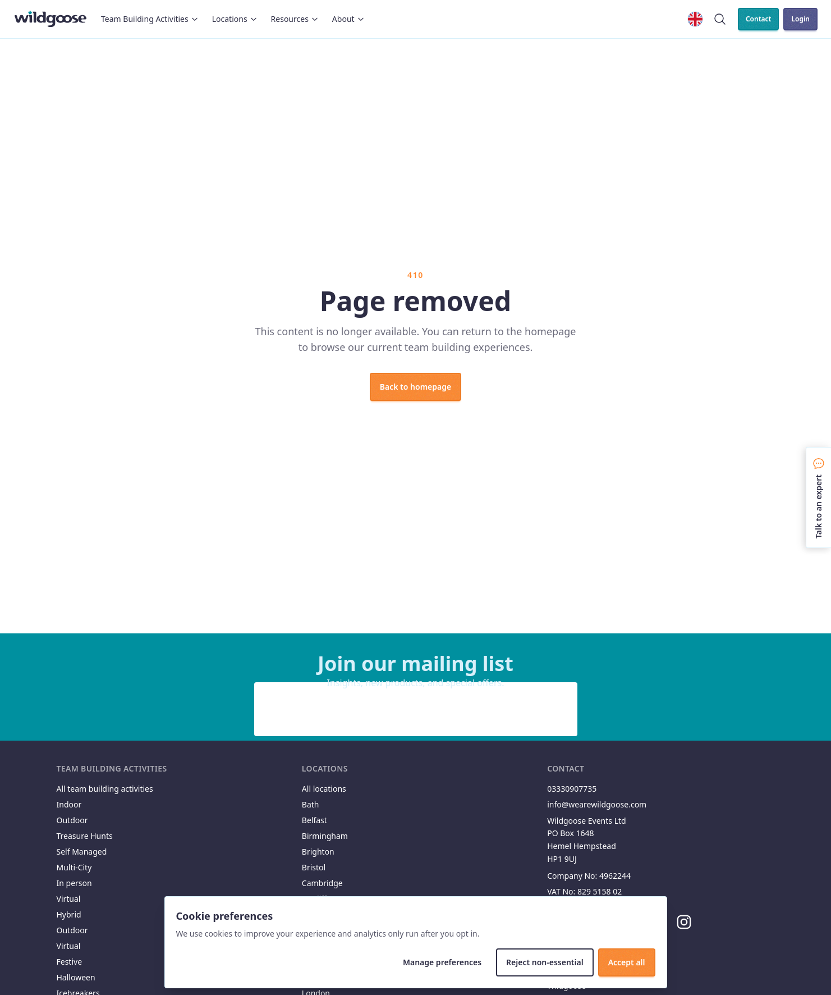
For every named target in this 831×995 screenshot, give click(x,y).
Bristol (313, 867)
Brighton (318, 851)
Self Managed (82, 851)
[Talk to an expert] (818, 497)
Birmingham (325, 835)
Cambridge (322, 883)
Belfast (314, 820)
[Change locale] (695, 19)
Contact (759, 19)
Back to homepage (415, 386)
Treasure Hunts (85, 835)
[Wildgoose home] (50, 19)
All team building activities (105, 788)
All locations (324, 788)
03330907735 (571, 788)
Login (800, 19)
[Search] (720, 19)
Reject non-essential (545, 962)
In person (74, 883)
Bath (310, 804)
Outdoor (72, 820)
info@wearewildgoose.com (596, 804)
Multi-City (74, 867)
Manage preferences (442, 962)
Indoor (69, 804)
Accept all (626, 962)
